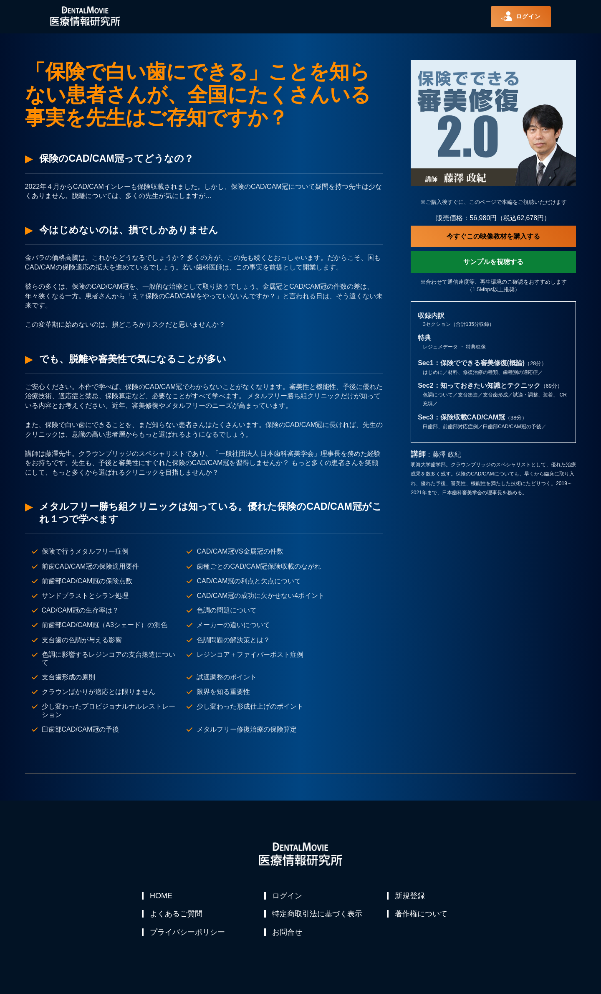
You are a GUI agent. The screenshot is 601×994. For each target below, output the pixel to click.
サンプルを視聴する (493, 261)
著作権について (421, 916)
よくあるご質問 (176, 916)
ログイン (288, 896)
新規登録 (410, 896)
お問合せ (288, 936)
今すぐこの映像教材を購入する (493, 236)
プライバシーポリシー (187, 936)
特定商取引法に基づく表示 (318, 916)
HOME (161, 896)
